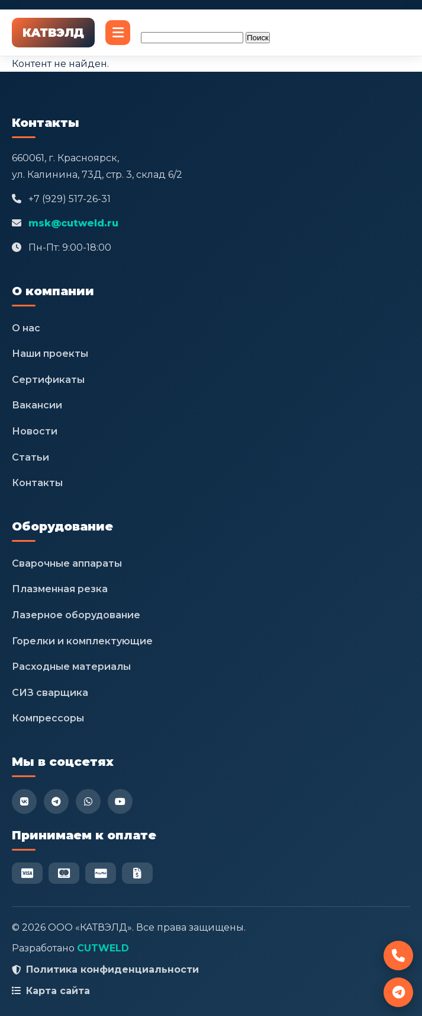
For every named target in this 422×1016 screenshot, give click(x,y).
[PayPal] (100, 873)
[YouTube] (120, 801)
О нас (26, 328)
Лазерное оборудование (76, 615)
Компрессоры (48, 718)
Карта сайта (58, 990)
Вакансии (37, 405)
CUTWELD (103, 948)
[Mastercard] (64, 873)
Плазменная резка (60, 589)
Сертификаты (48, 379)
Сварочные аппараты (67, 563)
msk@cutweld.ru (73, 223)
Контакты (37, 482)
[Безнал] (137, 873)
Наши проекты (50, 353)
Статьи (30, 457)
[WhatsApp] (88, 801)
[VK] (24, 801)
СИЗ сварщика (50, 692)
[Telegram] (56, 801)
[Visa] (27, 873)
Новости (34, 431)
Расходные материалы (71, 666)
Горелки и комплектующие (82, 641)
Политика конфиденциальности (112, 969)
